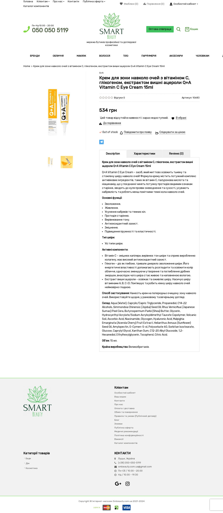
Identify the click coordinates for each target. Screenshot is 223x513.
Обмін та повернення (126, 412)
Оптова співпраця (159, 29)
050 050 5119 (50, 30)
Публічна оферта (94, 1)
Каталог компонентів (36, 6)
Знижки (118, 423)
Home (26, 66)
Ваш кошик (120, 396)
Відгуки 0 (119, 97)
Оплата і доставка (124, 408)
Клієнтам (43, 1)
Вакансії (118, 439)
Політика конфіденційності (129, 435)
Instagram (127, 483)
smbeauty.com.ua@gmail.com (135, 466)
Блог (116, 419)
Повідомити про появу (138, 132)
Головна (28, 1)
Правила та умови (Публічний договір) (135, 416)
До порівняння (112, 123)
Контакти (73, 1)
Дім (27, 463)
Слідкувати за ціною (172, 132)
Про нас (58, 1)
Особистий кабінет (125, 392)
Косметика (32, 468)
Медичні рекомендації (126, 431)
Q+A (101, 72)
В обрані (181, 117)
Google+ (118, 483)
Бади (28, 458)
